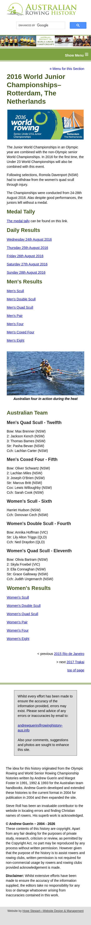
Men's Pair (15, 316)
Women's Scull (18, 597)
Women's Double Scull (24, 606)
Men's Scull (15, 291)
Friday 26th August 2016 (25, 256)
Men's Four (15, 324)
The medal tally (18, 221)
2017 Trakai (75, 662)
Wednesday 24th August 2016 (29, 239)
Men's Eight (15, 340)
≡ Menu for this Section (66, 69)
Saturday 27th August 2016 (27, 264)
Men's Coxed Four (20, 332)
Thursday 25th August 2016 (27, 248)
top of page (75, 670)
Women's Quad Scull (22, 614)
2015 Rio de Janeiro (69, 654)
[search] (38, 25)
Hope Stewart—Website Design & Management (53, 911)
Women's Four (17, 630)
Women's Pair (17, 622)
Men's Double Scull (21, 299)
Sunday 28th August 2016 (26, 272)
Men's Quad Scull (20, 307)
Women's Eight (18, 639)
